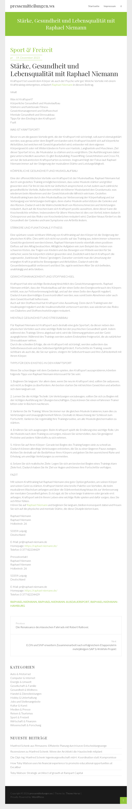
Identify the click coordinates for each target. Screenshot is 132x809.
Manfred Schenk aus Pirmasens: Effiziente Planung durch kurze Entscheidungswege (58, 745)
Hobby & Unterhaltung (23, 697)
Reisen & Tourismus (21, 713)
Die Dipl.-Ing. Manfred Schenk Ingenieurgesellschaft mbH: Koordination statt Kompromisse (63, 757)
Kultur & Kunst (18, 705)
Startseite (93, 6)
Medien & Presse (20, 709)
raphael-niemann (23, 601)
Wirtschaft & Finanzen (23, 721)
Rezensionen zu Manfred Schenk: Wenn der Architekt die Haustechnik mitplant (56, 751)
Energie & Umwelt (20, 681)
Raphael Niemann (62, 84)
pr (11, 57)
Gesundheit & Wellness (23, 689)
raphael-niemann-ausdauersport (63, 601)
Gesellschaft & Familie (23, 685)
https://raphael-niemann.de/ (41, 545)
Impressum (110, 6)
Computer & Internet (22, 677)
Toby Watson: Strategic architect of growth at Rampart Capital (46, 772)
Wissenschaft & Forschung (25, 725)
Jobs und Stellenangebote (25, 701)
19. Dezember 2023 (28, 57)
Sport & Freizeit (31, 50)
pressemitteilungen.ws (32, 6)
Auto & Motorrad (20, 674)
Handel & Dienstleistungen (25, 693)
